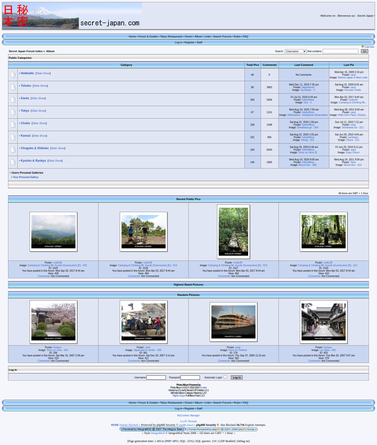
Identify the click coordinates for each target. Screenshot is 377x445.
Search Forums (222, 36)
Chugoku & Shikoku (35, 148)
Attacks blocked (124, 425)
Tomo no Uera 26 (307, 152)
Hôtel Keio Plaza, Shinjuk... (353, 115)
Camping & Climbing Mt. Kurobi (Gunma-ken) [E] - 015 (57, 265)
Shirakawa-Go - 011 (353, 127)
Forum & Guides (148, 36)
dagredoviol (308, 87)
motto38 (353, 99)
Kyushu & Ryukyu (33, 160)
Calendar (368, 47)
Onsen (188, 36)
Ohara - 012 (352, 140)
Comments (43, 276)
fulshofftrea (308, 99)
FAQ (245, 36)
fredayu (57, 347)
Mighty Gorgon (178, 395)
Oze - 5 (308, 102)
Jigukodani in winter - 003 (147, 350)
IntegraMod (158, 433)
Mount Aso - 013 (353, 165)
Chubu (25, 123)
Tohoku (26, 85)
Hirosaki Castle (352, 90)
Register (189, 42)
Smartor (203, 387)
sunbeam (353, 137)
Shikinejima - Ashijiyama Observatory (307, 115)
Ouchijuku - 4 (307, 90)
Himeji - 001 (307, 140)
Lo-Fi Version (188, 421)
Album (198, 36)
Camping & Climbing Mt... (352, 102)
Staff (199, 42)
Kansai (25, 135)
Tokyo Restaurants (171, 36)
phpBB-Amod (186, 425)
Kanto (25, 98)
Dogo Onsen (353, 152)
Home (132, 36)
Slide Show (43, 73)
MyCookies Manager (188, 415)
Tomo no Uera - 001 (57, 350)
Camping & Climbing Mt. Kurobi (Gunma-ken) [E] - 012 (327, 265)
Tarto (353, 162)
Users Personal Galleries (27, 172)
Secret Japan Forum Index (26, 51)
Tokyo (25, 110)
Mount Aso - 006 (307, 165)
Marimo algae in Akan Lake (353, 77)
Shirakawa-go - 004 (307, 127)
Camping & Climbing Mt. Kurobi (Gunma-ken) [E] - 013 (237, 265)
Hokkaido (27, 73)
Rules (237, 36)
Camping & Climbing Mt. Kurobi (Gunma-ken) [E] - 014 (147, 265)
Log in (178, 42)
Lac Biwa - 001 (328, 350)
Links (208, 36)
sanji (353, 74)
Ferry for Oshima (238, 350)
